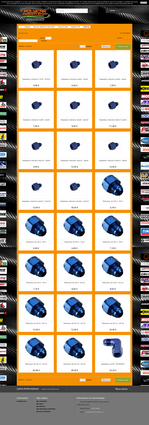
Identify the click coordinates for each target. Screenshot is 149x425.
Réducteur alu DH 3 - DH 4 (113, 201)
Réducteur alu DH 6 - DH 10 (74, 283)
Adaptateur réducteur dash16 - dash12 (74, 201)
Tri (19, 38)
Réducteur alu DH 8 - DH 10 (112, 283)
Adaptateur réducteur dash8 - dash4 (112, 79)
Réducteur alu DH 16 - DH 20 (74, 364)
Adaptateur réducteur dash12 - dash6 (74, 161)
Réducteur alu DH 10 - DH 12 (74, 323)
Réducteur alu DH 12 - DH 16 (36, 364)
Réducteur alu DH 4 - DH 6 (74, 242)
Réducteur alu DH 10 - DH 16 (113, 323)
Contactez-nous (21, 401)
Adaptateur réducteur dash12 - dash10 (36, 201)
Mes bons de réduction (44, 411)
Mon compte (42, 398)
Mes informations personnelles (46, 409)
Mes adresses (41, 406)
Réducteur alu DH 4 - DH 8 (113, 242)
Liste (129, 38)
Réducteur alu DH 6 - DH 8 (36, 283)
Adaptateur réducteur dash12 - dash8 (113, 161)
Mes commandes (42, 401)
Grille (126, 38)
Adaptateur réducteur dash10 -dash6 (112, 120)
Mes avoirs (40, 404)
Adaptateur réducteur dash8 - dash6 (36, 120)
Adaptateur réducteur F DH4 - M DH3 (36, 79)
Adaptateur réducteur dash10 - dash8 (36, 161)
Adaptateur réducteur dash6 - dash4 (74, 79)
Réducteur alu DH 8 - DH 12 (36, 323)
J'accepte (144, 2)
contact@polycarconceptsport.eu (94, 412)
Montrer (42, 38)
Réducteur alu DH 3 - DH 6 (36, 242)
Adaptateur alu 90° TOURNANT (113, 364)
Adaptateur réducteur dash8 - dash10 (74, 120)
